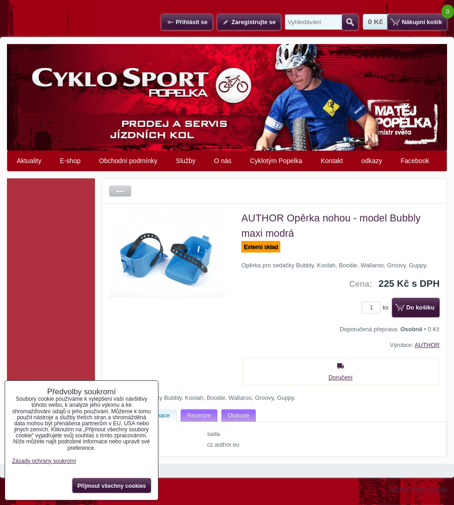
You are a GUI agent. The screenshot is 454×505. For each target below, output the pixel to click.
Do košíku (420, 307)
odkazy (371, 160)
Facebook (415, 160)
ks (376, 307)
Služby (185, 160)
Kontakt (332, 160)
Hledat (350, 22)
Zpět (120, 191)
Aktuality (29, 160)
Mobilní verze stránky (419, 489)
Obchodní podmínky (128, 160)
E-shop (70, 160)
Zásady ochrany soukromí (44, 461)
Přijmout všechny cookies (111, 486)
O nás (223, 160)
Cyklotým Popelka (276, 160)
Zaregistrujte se (254, 22)
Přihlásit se (191, 22)
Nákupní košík (422, 22)
